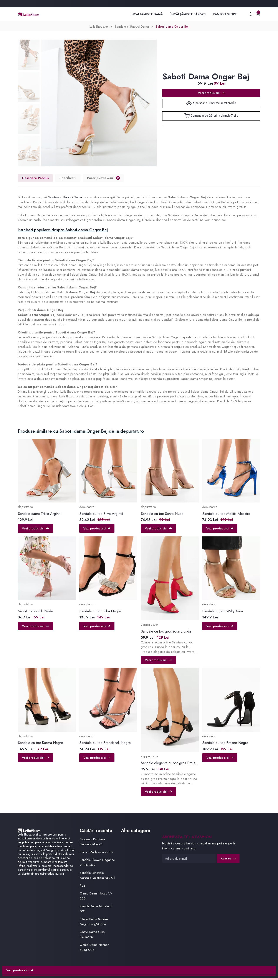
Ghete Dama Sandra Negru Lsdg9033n (94, 921)
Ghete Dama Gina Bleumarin (92, 934)
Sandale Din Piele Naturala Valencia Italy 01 (97, 875)
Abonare (228, 859)
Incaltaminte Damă (147, 14)
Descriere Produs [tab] (35, 177)
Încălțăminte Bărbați (188, 14)
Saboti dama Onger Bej (172, 26)
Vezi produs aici (211, 93)
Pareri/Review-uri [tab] (103, 177)
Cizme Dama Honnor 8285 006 (94, 947)
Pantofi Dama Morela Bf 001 (96, 909)
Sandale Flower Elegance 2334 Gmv (97, 862)
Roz (82, 885)
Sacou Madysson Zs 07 (96, 852)
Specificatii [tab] (68, 177)
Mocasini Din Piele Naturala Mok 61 (92, 842)
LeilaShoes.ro (98, 26)
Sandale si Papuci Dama (132, 26)
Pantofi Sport (225, 14)
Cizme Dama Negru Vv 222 (96, 896)
